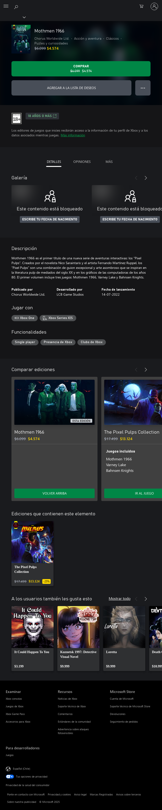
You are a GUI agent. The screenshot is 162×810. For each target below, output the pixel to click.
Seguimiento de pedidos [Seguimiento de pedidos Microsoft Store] (124, 721)
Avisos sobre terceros (128, 794)
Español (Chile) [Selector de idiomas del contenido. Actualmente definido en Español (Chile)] (21, 768)
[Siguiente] (146, 178)
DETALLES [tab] (54, 161)
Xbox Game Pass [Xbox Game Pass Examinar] (15, 713)
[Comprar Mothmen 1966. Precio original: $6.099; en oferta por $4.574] (81, 68)
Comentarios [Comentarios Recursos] (65, 713)
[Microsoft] (81, 3)
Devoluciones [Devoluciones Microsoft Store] (117, 713)
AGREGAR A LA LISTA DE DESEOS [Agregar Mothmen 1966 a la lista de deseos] (71, 87)
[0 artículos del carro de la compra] (143, 6)
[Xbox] (13, 17)
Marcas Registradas (101, 794)
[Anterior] (136, 178)
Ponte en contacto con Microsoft (26, 794)
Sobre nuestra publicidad (21, 801)
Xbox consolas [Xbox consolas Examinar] (14, 698)
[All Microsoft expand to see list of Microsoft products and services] (6, 6)
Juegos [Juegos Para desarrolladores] (10, 755)
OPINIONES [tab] (82, 161)
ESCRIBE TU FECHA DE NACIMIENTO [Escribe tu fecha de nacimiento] (49, 219)
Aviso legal (80, 794)
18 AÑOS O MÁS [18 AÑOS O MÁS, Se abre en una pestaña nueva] (42, 116)
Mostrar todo (119, 598)
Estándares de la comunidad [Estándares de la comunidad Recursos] (74, 721)
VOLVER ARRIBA (55, 493)
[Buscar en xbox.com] (17, 6)
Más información (73, 135)
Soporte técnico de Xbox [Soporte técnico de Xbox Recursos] (72, 706)
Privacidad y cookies (59, 794)
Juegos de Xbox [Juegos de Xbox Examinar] (14, 706)
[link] (32, 553)
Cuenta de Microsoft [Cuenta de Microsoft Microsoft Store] (122, 698)
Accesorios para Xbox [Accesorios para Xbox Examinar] (18, 721)
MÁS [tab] (109, 161)
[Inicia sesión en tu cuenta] (154, 6)
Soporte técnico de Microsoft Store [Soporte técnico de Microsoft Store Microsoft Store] (130, 706)
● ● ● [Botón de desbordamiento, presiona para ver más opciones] (143, 87)
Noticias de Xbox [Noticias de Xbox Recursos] (67, 698)
